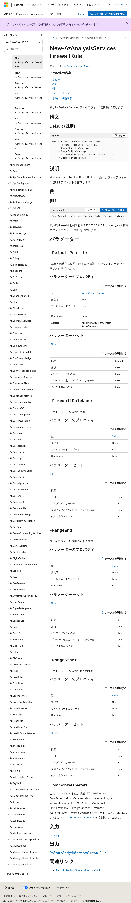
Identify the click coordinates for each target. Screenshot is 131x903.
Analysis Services (94, 37)
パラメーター (61, 93)
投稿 (58, 895)
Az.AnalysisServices (69, 37)
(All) (54, 344)
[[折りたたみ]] (41, 35)
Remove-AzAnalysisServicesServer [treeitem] (28, 85)
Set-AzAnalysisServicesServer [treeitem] (28, 120)
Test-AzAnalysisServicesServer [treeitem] (28, 156)
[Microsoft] (6, 4)
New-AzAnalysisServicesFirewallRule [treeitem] (28, 62)
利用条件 (62, 900)
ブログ (46, 895)
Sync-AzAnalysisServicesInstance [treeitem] (28, 143)
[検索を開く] (110, 5)
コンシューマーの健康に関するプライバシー (26, 900)
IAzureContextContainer (94, 293)
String (115, 436)
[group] (89, 216)
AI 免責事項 (9, 895)
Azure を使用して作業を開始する (107, 13)
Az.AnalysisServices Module (77, 66)
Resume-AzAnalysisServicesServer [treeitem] (28, 110)
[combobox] (23, 42)
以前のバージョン (28, 895)
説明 (54, 84)
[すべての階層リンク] (53, 38)
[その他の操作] (125, 38)
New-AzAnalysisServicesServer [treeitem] (28, 75)
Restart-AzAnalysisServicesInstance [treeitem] (28, 98)
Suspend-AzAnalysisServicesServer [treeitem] (28, 131)
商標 (73, 900)
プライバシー (72, 895)
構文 (56, 79)
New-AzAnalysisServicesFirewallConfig (79, 870)
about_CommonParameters (77, 817)
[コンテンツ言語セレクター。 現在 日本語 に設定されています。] (10, 888)
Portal (81, 13)
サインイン (121, 4)
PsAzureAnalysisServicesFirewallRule (78, 852)
